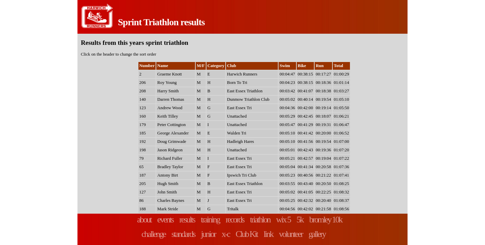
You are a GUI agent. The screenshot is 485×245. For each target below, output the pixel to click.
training (210, 219)
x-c (226, 234)
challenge (153, 234)
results (187, 219)
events (165, 219)
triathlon (260, 219)
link (268, 234)
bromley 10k (325, 219)
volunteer (290, 234)
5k (299, 219)
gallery (317, 234)
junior (208, 234)
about (144, 219)
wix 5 (283, 219)
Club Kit (247, 234)
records (235, 219)
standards (183, 234)
